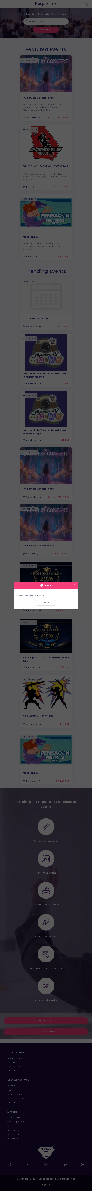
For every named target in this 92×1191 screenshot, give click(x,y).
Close (46, 603)
